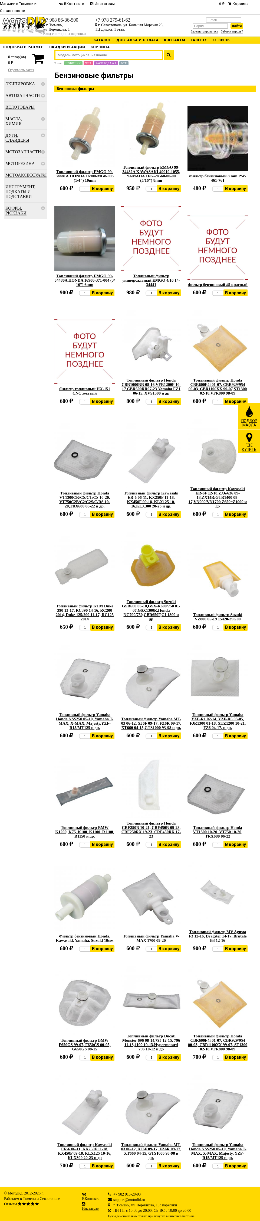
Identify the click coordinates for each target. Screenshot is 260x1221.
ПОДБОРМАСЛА (249, 416)
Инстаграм (90, 1208)
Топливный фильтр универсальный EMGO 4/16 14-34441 (151, 280)
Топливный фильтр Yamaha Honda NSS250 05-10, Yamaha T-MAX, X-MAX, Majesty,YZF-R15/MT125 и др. (84, 721)
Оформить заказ (21, 70)
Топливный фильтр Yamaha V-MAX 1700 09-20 (151, 938)
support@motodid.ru (129, 1200)
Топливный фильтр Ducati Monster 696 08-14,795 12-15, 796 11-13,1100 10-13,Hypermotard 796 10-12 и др (151, 1042)
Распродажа (106, 63)
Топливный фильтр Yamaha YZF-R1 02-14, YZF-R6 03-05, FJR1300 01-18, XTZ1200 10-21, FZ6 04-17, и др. (218, 721)
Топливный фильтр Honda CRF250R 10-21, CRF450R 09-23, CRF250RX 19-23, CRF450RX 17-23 (151, 829)
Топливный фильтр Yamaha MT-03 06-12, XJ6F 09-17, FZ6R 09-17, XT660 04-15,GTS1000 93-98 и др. (151, 723)
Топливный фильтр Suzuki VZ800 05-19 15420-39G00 (217, 617)
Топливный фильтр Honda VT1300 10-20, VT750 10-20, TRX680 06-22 (217, 831)
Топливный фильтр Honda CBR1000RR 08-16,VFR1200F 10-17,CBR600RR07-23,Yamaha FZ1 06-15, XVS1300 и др (151, 386)
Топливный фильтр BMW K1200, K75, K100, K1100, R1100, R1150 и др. (84, 831)
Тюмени (29, 1199)
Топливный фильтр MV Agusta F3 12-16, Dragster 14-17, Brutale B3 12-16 (218, 936)
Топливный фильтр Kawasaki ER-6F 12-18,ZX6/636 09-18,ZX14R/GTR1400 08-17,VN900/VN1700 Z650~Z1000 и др (218, 497)
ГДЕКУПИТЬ (249, 442)
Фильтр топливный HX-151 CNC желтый (84, 391)
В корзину (102, 188)
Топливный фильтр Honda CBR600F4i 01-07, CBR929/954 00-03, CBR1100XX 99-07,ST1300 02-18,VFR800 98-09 (218, 386)
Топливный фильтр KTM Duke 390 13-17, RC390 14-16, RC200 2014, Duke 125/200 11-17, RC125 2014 (85, 612)
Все (124, 63)
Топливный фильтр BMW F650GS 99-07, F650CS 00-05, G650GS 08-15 (84, 1044)
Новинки (73, 63)
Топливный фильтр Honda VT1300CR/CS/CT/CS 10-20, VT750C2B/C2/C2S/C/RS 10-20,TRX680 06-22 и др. (84, 499)
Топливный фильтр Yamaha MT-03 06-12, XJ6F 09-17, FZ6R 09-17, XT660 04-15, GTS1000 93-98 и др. (151, 1151)
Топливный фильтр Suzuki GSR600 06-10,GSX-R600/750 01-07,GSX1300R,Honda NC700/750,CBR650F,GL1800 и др (151, 610)
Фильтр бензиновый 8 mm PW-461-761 (217, 178)
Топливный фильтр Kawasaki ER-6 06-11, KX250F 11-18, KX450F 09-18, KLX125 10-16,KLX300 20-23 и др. (151, 499)
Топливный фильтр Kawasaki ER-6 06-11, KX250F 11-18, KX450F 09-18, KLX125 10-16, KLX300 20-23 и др (84, 1151)
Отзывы (10, 1204)
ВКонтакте (90, 1199)
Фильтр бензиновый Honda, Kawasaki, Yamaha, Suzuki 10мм (85, 938)
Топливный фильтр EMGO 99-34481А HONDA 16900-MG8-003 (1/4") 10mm (85, 176)
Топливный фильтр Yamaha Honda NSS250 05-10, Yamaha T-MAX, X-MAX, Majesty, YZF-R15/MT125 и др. (217, 1151)
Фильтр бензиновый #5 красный (218, 284)
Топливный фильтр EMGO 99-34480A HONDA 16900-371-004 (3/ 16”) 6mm (84, 280)
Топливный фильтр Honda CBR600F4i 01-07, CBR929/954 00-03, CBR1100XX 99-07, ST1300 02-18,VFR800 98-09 (218, 1042)
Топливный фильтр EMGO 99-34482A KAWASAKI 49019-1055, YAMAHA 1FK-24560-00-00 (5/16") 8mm (151, 174)
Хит (88, 63)
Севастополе (50, 1199)
